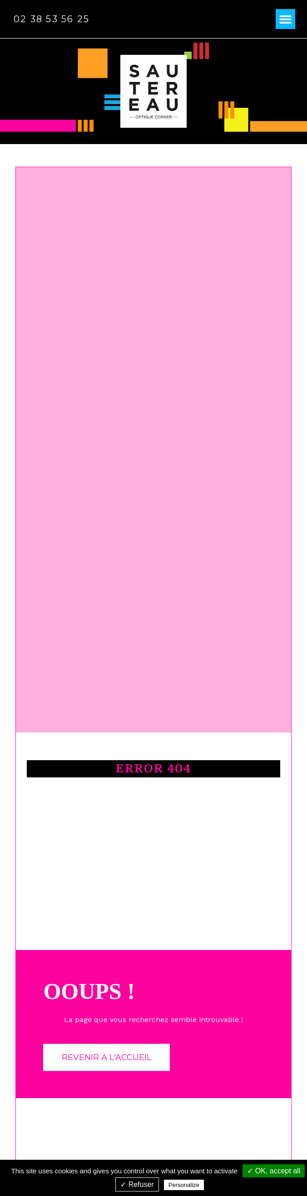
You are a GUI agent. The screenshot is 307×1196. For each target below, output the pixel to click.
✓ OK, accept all (273, 1171)
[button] (286, 19)
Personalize (183, 1185)
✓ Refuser (137, 1184)
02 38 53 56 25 (51, 19)
